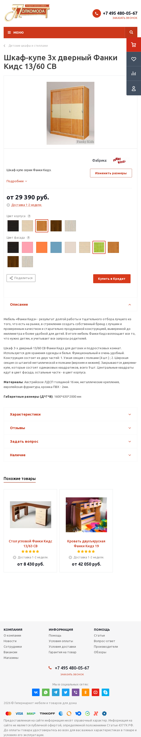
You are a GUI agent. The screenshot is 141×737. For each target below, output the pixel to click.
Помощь (102, 629)
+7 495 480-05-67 (120, 13)
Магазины (11, 657)
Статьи (99, 635)
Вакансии (10, 652)
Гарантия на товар (62, 652)
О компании (12, 635)
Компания (13, 629)
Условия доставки (62, 646)
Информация (61, 629)
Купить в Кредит (111, 278)
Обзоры (100, 652)
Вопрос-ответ (104, 641)
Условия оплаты (61, 641)
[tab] (17, 181)
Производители (106, 646)
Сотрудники (13, 646)
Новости (10, 641)
